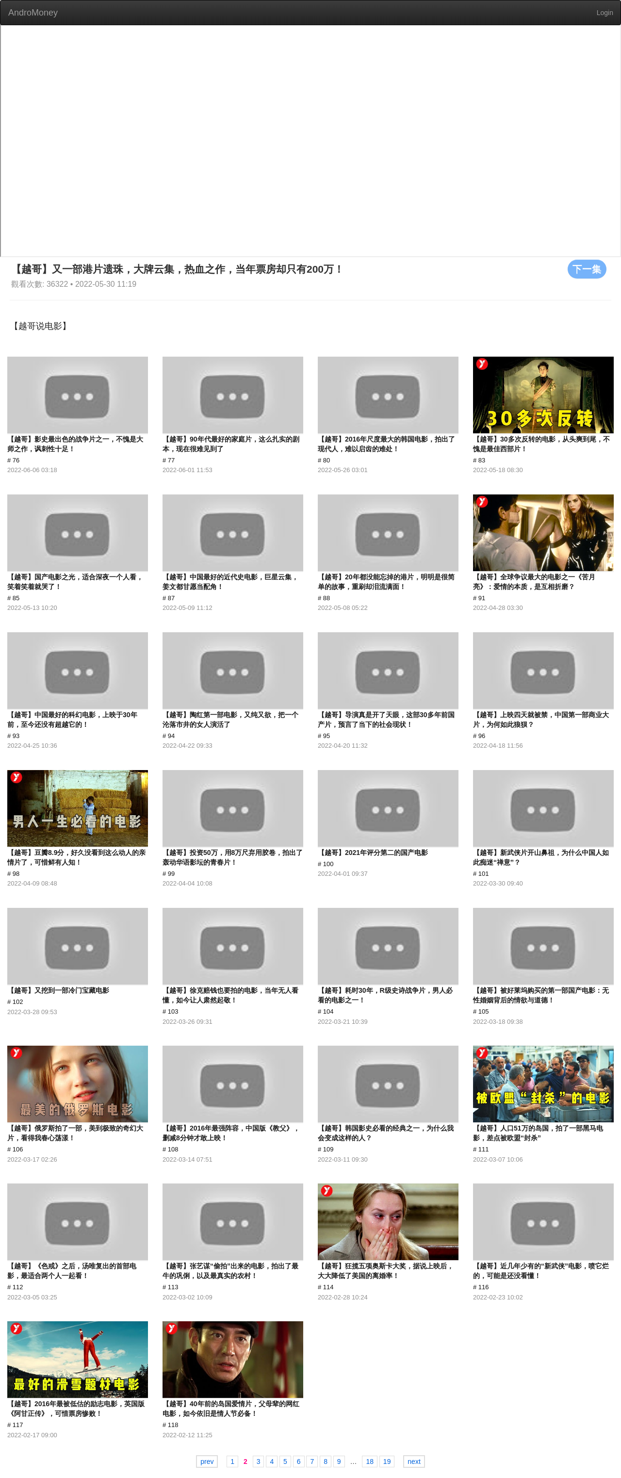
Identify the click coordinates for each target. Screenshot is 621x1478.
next (414, 1461)
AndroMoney (33, 12)
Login (605, 12)
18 (370, 1461)
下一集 (587, 268)
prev (206, 1461)
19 (387, 1461)
